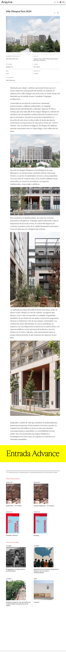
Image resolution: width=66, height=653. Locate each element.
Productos (9, 482)
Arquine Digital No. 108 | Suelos (44, 506)
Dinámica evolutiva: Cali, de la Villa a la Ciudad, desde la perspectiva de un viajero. (18, 604)
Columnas (9, 578)
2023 (7, 73)
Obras (35, 578)
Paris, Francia (37, 67)
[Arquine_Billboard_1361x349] (33, 462)
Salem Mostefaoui (10, 80)
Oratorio (36, 602)
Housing (36, 535)
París (45, 472)
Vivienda (55, 472)
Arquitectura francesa (24, 472)
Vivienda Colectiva (12, 535)
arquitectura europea (14, 472)
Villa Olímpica (49, 472)
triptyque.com (9, 67)
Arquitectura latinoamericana (36, 472)
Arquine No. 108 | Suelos (14, 505)
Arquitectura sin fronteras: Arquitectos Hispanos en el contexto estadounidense (46, 571)
